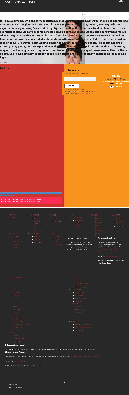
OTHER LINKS (34, 233)
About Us (37, 236)
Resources (37, 242)
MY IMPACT (116, 215)
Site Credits (58, 245)
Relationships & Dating (20, 324)
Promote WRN (79, 292)
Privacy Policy (79, 310)
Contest (15, 245)
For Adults (37, 239)
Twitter (6, 74)
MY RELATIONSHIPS (16, 321)
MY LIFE (53, 215)
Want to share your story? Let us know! (87, 357)
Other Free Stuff (18, 319)
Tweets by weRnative (7, 121)
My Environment (80, 287)
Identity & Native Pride (37, 224)
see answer (3, 63)
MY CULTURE (34, 215)
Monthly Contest (80, 298)
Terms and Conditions (84, 94)
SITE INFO (53, 233)
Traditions (37, 218)
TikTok (6, 83)
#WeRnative (13, 384)
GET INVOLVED (14, 233)
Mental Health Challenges (99, 228)
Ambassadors (17, 242)
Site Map (57, 236)
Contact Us (16, 248)
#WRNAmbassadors (16, 387)
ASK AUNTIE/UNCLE (16, 278)
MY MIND (94, 215)
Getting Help (79, 330)
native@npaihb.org (112, 256)
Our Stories (119, 226)
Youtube (6, 77)
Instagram (7, 80)
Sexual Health (17, 327)
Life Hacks (57, 221)
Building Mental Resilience (98, 221)
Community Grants (19, 339)
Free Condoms (18, 316)
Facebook (7, 71)
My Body (57, 218)
